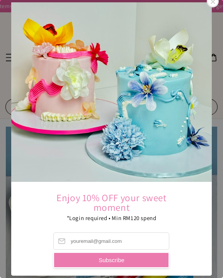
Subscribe (111, 260)
